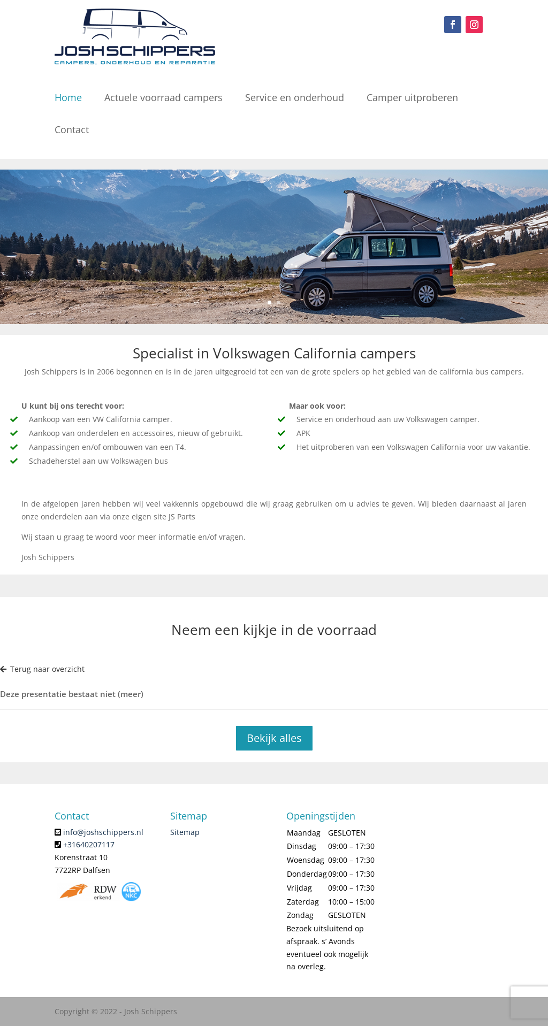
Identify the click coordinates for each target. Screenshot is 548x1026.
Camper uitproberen (412, 97)
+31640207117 (89, 844)
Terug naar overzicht (42, 669)
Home (68, 97)
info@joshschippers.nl (103, 832)
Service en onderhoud (294, 97)
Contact (72, 129)
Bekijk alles (274, 738)
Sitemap (185, 832)
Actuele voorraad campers (163, 97)
